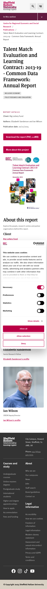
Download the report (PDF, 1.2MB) (22, 136)
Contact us (30, 496)
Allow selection (23, 336)
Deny (23, 343)
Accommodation (10, 512)
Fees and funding (10, 516)
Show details (33, 321)
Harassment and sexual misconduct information (33, 545)
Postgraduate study (11, 488)
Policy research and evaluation (18, 97)
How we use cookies (34, 518)
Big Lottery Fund (10, 238)
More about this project (17, 149)
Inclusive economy (12, 93)
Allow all (23, 329)
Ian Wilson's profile (11, 420)
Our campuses (31, 475)
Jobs (27, 483)
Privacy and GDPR (33, 552)
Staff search (30, 487)
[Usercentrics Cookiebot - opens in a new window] (33, 243)
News (27, 479)
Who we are (30, 470)
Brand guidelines (32, 491)
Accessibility (30, 514)
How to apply (8, 508)
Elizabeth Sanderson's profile (16, 358)
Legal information (32, 530)
